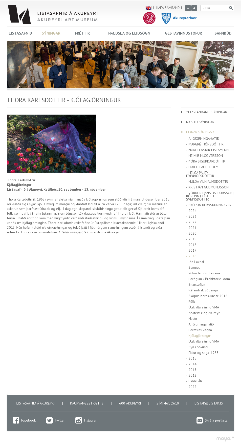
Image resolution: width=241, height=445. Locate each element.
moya (225, 439)
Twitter (60, 420)
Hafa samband (168, 7)
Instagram (91, 420)
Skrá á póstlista (216, 420)
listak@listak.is (209, 403)
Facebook (28, 420)
